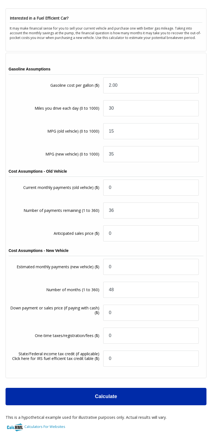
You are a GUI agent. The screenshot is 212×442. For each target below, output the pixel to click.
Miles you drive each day (67, 108)
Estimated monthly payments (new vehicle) (58, 266)
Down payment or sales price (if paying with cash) (54, 310)
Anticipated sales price (76, 233)
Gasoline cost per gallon (74, 85)
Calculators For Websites (44, 426)
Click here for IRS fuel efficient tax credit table (53, 358)
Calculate (106, 396)
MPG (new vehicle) (72, 154)
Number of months (72, 289)
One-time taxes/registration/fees (67, 335)
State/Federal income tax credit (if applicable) (55, 356)
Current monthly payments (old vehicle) (61, 187)
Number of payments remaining (61, 210)
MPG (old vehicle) (73, 131)
